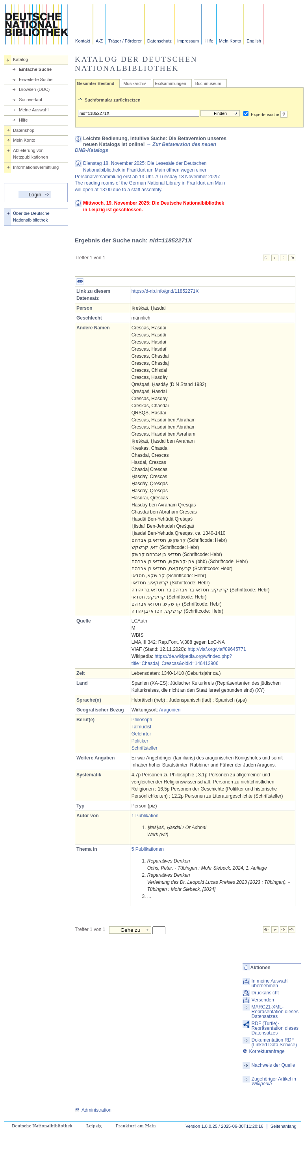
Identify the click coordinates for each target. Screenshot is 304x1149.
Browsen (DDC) (34, 89)
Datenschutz (159, 41)
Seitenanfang (284, 1126)
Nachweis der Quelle (273, 1065)
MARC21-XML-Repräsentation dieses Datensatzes (275, 1011)
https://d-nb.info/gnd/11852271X (165, 291)
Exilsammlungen (170, 83)
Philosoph (142, 719)
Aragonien (170, 710)
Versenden (263, 1000)
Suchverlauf (30, 99)
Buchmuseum (208, 83)
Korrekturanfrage (264, 1051)
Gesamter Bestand (95, 83)
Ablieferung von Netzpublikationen (30, 153)
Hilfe (208, 41)
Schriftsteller (145, 748)
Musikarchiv (134, 83)
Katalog (20, 59)
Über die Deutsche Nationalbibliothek (31, 216)
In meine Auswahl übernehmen (270, 983)
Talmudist (142, 727)
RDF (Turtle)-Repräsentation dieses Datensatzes (275, 1028)
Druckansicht (265, 993)
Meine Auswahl (33, 109)
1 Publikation (145, 815)
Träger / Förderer (125, 41)
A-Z (99, 41)
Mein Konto (230, 41)
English (254, 41)
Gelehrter (141, 734)
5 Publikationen (148, 849)
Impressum (188, 41)
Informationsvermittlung (36, 167)
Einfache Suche (35, 69)
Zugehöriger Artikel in (274, 1081)
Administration (93, 1110)
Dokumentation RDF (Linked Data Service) (274, 1042)
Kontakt (82, 41)
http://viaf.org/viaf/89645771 (217, 649)
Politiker (140, 741)
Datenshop (23, 130)
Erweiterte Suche (35, 79)
